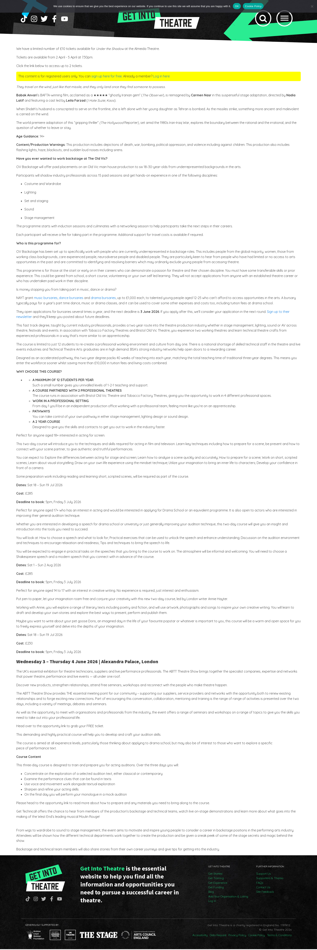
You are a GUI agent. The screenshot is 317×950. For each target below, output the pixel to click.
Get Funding (216, 888)
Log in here (161, 77)
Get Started (215, 874)
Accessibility (200, 936)
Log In (212, 902)
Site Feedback (265, 892)
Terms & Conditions (279, 936)
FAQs (259, 883)
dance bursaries (71, 299)
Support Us (263, 874)
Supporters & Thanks (269, 879)
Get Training (216, 879)
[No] (312, 6)
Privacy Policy (237, 936)
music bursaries (46, 299)
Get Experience (217, 883)
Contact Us (263, 888)
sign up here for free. (106, 77)
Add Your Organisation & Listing (228, 897)
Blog (211, 892)
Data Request (218, 936)
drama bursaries (103, 299)
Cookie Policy (256, 936)
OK (237, 6)
